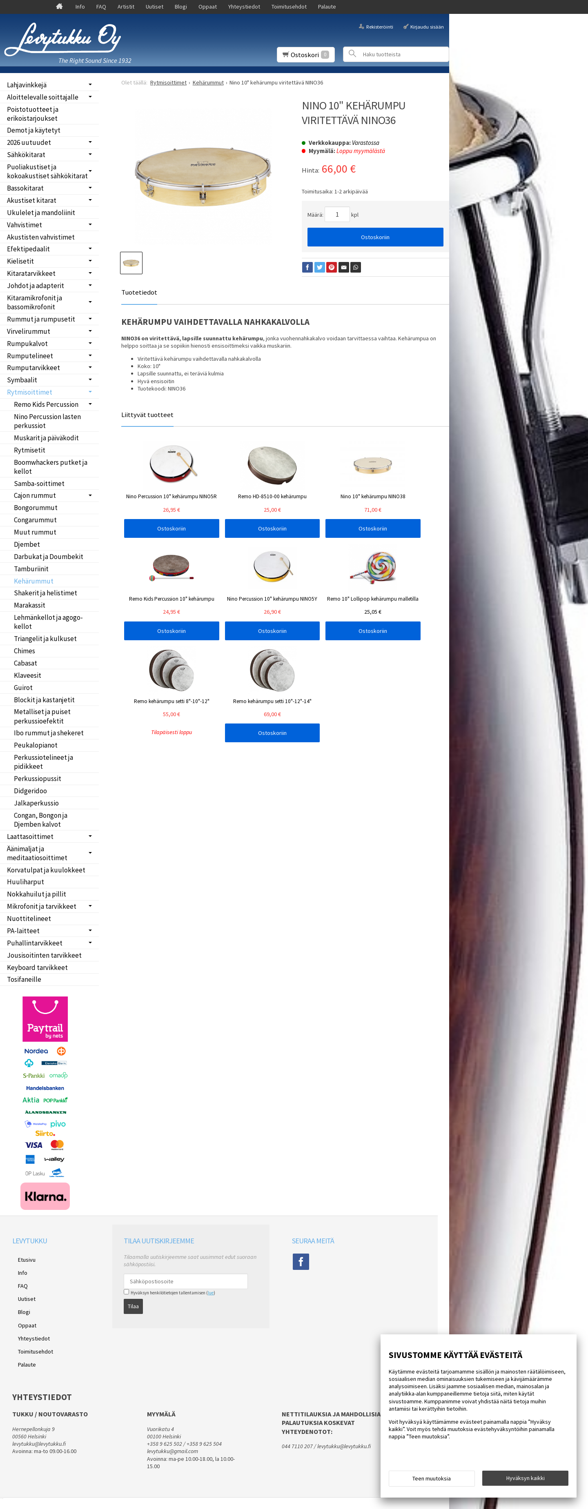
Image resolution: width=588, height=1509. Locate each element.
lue (211, 1293)
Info (80, 6)
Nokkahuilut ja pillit (36, 894)
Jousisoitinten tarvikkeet (44, 955)
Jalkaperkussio (36, 803)
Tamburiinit (31, 568)
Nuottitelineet (29, 918)
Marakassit (29, 605)
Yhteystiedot (244, 6)
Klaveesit (27, 675)
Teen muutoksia (431, 1481)
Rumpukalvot (27, 343)
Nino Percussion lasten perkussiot (47, 421)
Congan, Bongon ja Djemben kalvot (40, 820)
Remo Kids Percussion (46, 404)
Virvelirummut (28, 331)
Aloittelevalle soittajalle (42, 97)
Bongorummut (36, 507)
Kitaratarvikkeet (31, 273)
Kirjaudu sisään (427, 26)
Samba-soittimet (39, 483)
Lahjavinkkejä (27, 84)
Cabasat (25, 663)
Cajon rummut (35, 495)
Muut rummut (35, 532)
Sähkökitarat (26, 154)
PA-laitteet (23, 930)
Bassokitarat (25, 188)
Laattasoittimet (30, 836)
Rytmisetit (29, 450)
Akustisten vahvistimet (41, 237)
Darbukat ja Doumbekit (48, 556)
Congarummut (35, 519)
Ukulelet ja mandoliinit (41, 212)
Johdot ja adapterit (35, 285)
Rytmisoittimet (29, 392)
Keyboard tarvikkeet (37, 967)
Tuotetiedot (139, 292)
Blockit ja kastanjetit (44, 699)
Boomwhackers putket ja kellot (50, 467)
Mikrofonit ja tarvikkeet (41, 906)
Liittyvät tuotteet (147, 414)
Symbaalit (22, 379)
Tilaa (133, 1303)
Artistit (126, 6)
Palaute (327, 6)
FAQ (101, 6)
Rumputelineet (30, 355)
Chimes (24, 650)
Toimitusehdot (289, 6)
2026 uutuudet (29, 142)
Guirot (23, 687)
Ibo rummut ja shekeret (49, 732)
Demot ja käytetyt (33, 130)
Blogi (181, 6)
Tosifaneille (24, 979)
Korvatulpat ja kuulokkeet (46, 869)
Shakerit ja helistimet (45, 592)
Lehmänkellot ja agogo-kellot (48, 622)
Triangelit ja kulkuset (45, 638)
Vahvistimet (24, 224)
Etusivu (21, 1258)
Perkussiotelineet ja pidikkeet (43, 762)
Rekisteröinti (379, 26)
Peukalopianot (36, 745)
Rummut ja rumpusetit (41, 319)
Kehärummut (33, 581)
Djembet (27, 544)
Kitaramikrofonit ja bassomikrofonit (34, 302)
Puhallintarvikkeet (34, 943)
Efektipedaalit (28, 248)
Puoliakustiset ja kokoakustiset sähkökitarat (47, 171)
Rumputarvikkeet (33, 367)
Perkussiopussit (37, 778)
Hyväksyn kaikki (525, 1481)
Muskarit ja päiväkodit (46, 437)
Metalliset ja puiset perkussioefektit (42, 716)
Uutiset (154, 6)
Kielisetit (20, 261)
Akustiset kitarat (31, 200)
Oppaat (207, 6)
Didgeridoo (30, 790)
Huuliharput (25, 881)
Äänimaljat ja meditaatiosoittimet (37, 853)
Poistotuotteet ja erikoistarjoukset (32, 114)
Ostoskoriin (375, 237)
